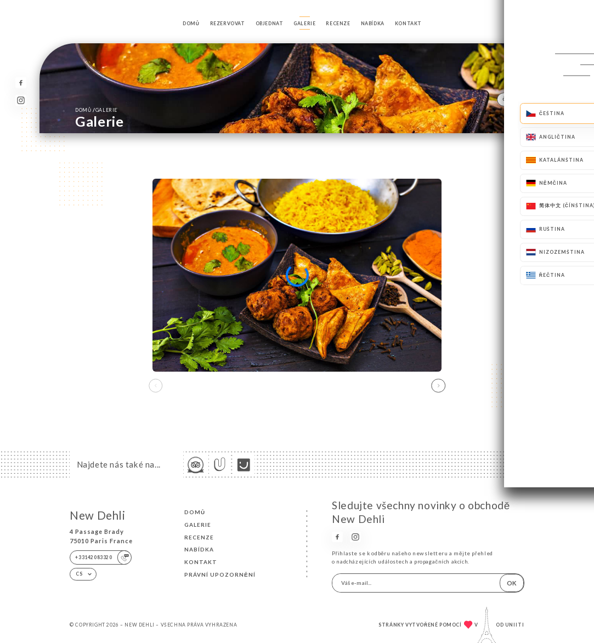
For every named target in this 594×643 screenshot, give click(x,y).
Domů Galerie (96, 109)
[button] (439, 386)
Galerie (304, 23)
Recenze (338, 23)
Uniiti (514, 625)
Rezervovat (227, 23)
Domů (191, 23)
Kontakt (408, 23)
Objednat (270, 23)
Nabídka (372, 23)
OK (512, 583)
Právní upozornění (220, 574)
